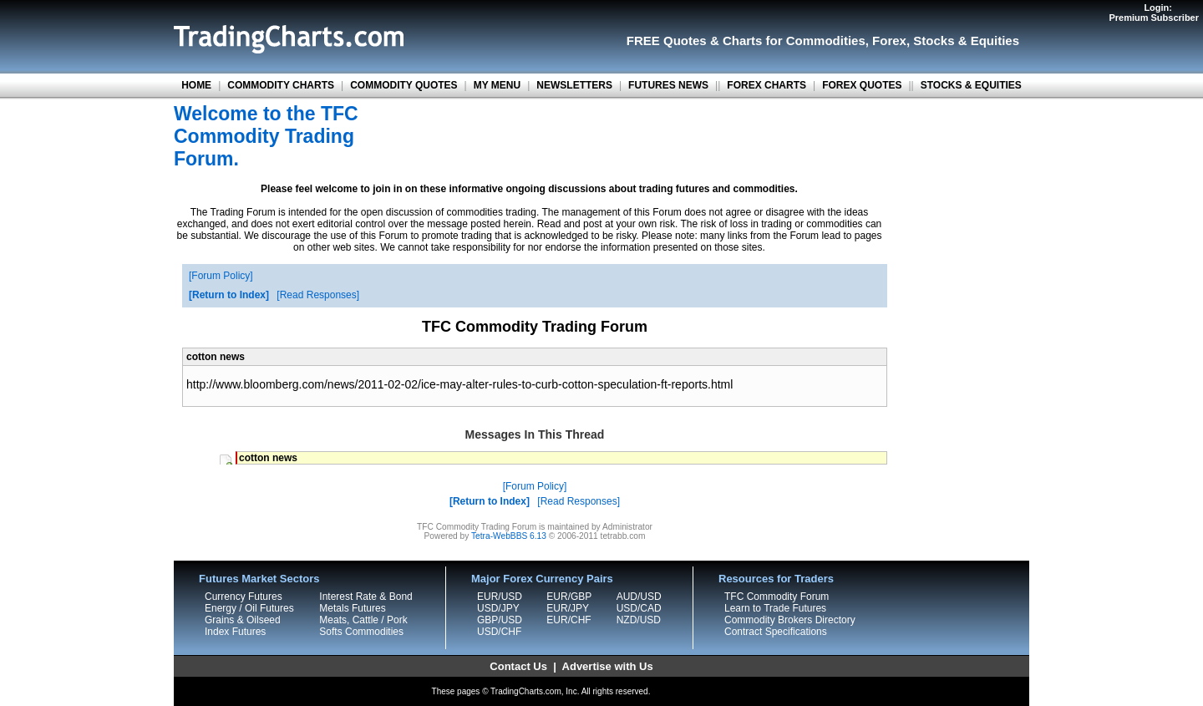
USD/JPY (498, 608)
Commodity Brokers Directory (789, 620)
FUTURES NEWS (668, 85)
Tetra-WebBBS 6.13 (508, 536)
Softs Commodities (361, 631)
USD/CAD (639, 608)
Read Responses (318, 295)
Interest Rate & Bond (365, 596)
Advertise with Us (607, 666)
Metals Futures (352, 608)
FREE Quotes (667, 40)
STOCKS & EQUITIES (971, 85)
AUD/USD (639, 596)
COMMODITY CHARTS (280, 85)
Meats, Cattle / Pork (363, 620)
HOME (196, 85)
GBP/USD (499, 620)
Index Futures (235, 631)
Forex (889, 40)
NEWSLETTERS (574, 85)
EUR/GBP (568, 596)
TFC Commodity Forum (776, 596)
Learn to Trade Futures (775, 608)
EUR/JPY (567, 608)
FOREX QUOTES (861, 85)
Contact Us (518, 666)
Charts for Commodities (794, 40)
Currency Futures (243, 596)
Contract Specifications (775, 631)
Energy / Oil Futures (249, 608)
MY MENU (497, 85)
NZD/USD (639, 620)
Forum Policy (220, 276)
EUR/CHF (568, 620)
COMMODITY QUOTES (403, 85)
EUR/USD (499, 596)
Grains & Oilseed (243, 620)
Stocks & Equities (966, 40)
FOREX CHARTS (766, 85)
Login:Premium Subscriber (1154, 13)
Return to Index (229, 295)
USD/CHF (499, 631)
